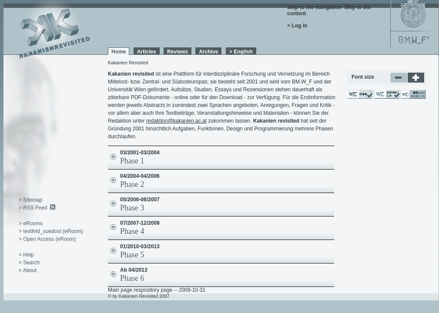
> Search (29, 263)
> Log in (297, 26)
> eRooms (31, 223)
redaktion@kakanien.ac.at (176, 121)
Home (118, 52)
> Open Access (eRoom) (47, 239)
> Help (26, 255)
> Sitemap (30, 200)
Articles (146, 52)
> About (28, 270)
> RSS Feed (33, 208)
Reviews (177, 52)
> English (241, 52)
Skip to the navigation (314, 7)
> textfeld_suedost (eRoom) (51, 231)
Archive (208, 52)
